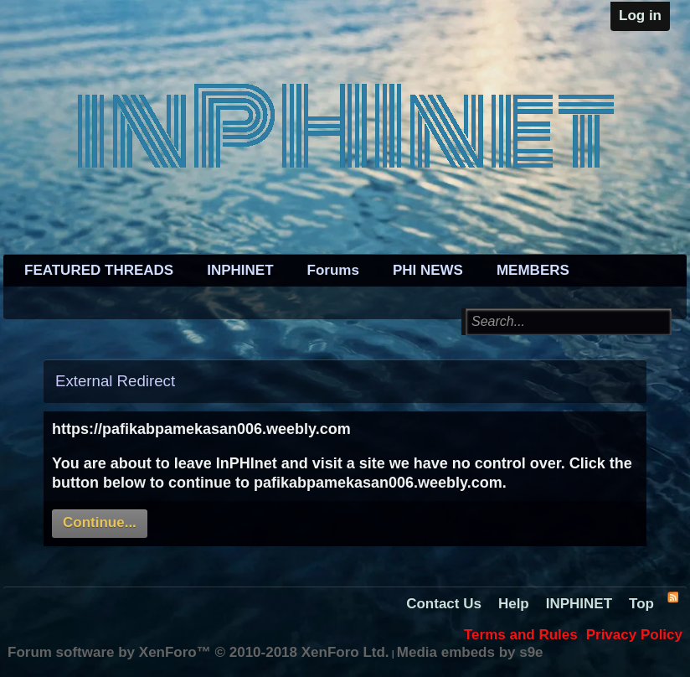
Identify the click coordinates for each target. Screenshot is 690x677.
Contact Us (443, 604)
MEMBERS (533, 270)
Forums (333, 270)
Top (641, 604)
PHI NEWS (428, 270)
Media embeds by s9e (470, 652)
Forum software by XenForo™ (198, 652)
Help (513, 604)
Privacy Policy (634, 635)
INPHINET (240, 270)
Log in (640, 15)
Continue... (99, 522)
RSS (672, 596)
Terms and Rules (521, 635)
